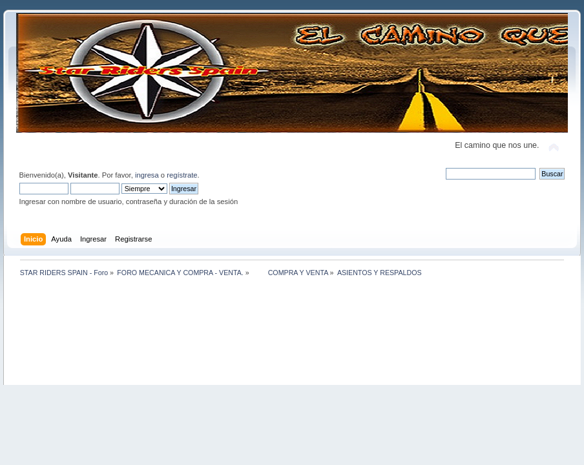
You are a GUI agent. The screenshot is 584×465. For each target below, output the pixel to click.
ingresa (147, 175)
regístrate (182, 175)
